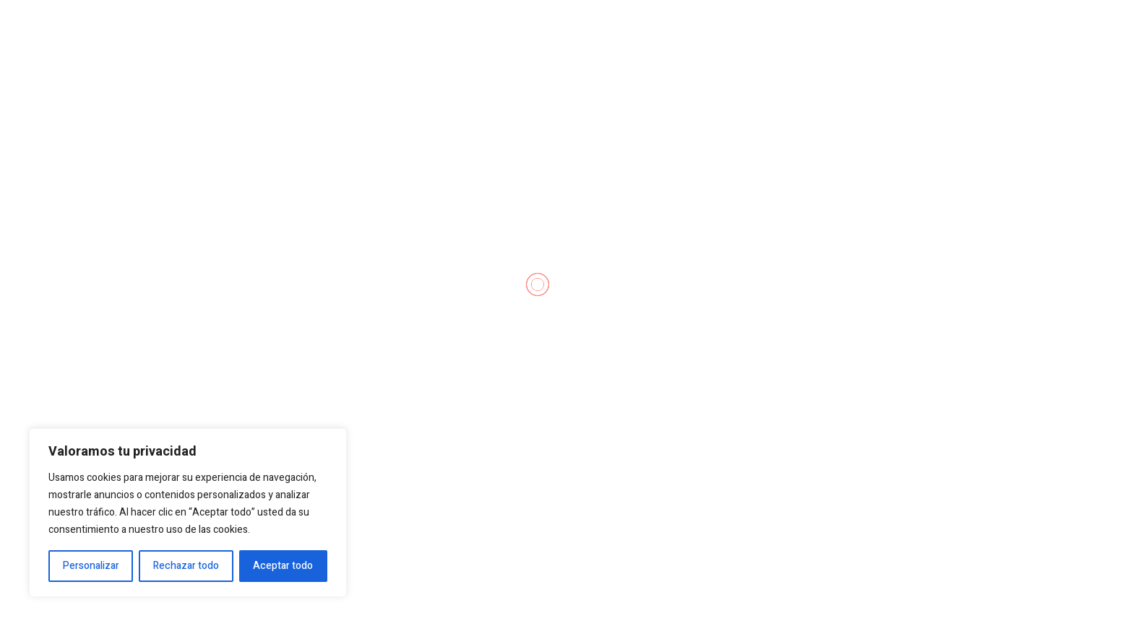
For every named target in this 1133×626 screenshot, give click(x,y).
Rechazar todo (186, 565)
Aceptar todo (283, 565)
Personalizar (91, 565)
